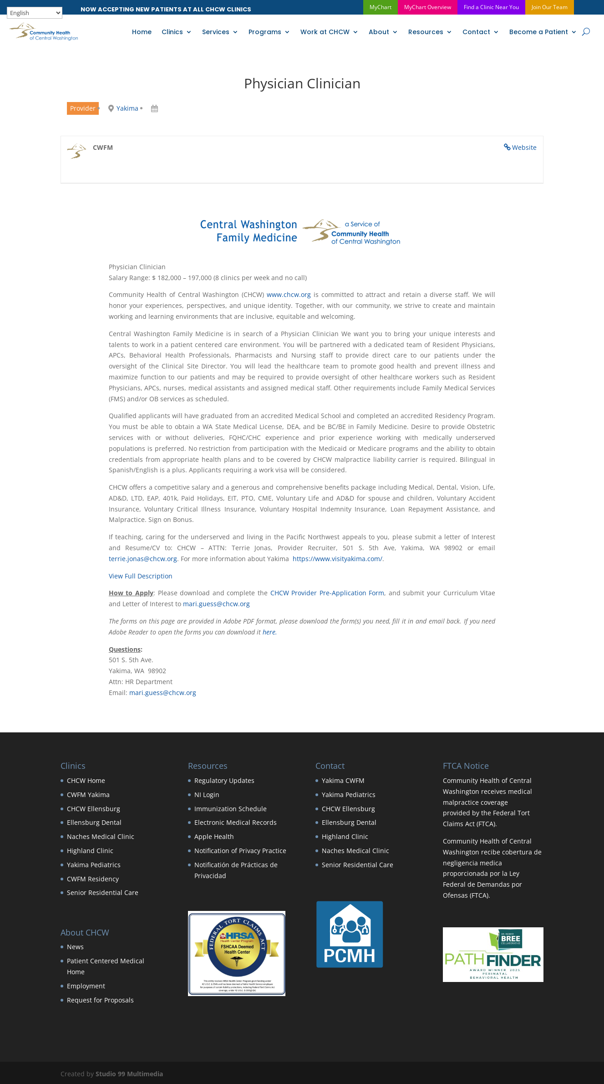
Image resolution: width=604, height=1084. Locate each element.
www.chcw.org (289, 294)
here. (270, 632)
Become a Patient (538, 31)
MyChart (380, 7)
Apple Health (214, 836)
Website (524, 147)
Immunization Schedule (230, 808)
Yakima (127, 108)
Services (215, 31)
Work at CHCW (325, 31)
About (379, 31)
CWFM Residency (93, 878)
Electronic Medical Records (235, 822)
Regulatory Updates (224, 780)
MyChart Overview (427, 7)
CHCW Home (86, 780)
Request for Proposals (100, 1000)
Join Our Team (550, 7)
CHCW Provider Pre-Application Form (327, 592)
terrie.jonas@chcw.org (143, 558)
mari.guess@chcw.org (216, 603)
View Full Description (141, 576)
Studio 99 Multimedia (129, 1073)
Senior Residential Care (102, 892)
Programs (265, 31)
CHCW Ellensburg (93, 808)
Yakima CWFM (343, 780)
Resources (425, 31)
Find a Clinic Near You (491, 7)
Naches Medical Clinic (100, 836)
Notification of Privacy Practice (240, 850)
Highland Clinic (90, 850)
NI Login (206, 794)
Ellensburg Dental (94, 822)
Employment (86, 986)
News (75, 946)
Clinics (172, 31)
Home (142, 31)
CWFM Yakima (88, 794)
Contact (476, 31)
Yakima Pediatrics (94, 864)
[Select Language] (34, 13)
